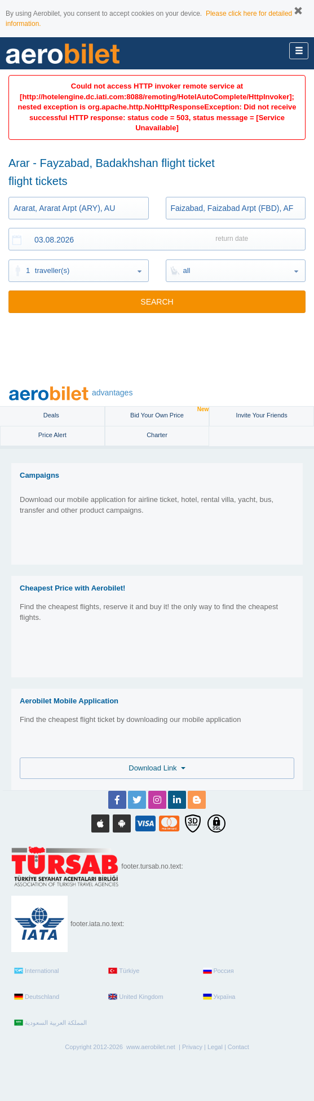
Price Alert (52, 434)
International (36, 970)
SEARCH (156, 301)
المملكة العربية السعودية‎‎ (50, 1022)
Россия (218, 970)
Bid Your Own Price (169, 413)
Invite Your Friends (262, 415)
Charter (157, 434)
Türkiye (123, 970)
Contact (238, 1046)
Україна (219, 996)
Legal (215, 1046)
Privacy (192, 1046)
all (187, 270)
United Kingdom (135, 996)
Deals (52, 415)
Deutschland (36, 996)
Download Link (157, 768)
